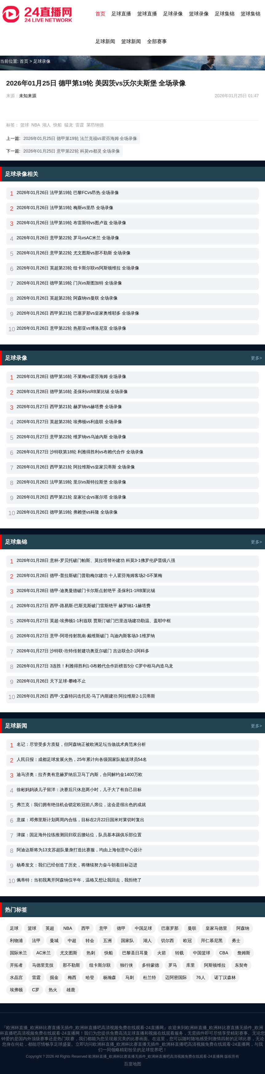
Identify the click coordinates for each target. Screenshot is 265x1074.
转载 (179, 952)
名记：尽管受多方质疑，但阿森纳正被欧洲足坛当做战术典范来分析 (81, 744)
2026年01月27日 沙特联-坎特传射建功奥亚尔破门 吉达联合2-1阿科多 (83, 650)
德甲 (121, 928)
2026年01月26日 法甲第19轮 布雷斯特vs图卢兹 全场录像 (71, 222)
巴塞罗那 (170, 928)
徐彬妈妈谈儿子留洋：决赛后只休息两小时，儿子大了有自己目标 (79, 789)
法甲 (36, 940)
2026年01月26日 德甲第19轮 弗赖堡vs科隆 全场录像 (67, 512)
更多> (256, 358)
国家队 (127, 940)
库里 (190, 965)
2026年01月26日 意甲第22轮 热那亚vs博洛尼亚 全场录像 (71, 328)
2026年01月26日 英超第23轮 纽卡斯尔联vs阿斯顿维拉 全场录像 (78, 267)
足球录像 (173, 13)
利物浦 (16, 940)
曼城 (54, 940)
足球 (14, 928)
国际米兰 (18, 952)
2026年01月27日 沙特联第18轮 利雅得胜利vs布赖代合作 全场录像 (80, 451)
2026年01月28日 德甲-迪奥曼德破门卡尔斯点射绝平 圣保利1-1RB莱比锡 (86, 590)
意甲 (103, 928)
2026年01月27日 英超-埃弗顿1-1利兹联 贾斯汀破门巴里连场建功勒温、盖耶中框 (94, 620)
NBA (35, 124)
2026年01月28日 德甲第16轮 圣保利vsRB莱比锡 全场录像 (72, 391)
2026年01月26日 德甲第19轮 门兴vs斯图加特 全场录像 (69, 282)
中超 (72, 940)
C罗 (35, 989)
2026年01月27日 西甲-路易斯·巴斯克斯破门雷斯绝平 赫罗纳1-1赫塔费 (84, 605)
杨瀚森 (109, 977)
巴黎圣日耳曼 (135, 952)
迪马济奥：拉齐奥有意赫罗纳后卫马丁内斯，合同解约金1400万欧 (80, 774)
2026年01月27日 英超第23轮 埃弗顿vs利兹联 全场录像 (69, 421)
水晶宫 (16, 977)
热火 (53, 989)
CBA (223, 952)
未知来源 (27, 95)
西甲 (85, 928)
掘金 (54, 977)
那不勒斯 (71, 965)
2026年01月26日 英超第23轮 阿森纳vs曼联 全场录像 (67, 298)
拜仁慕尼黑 (212, 940)
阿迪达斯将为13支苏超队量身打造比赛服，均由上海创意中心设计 (79, 849)
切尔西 (167, 940)
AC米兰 (43, 952)
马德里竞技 (43, 965)
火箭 (161, 952)
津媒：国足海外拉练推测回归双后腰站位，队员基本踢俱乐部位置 (79, 834)
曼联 (192, 928)
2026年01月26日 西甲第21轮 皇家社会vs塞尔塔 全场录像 (71, 497)
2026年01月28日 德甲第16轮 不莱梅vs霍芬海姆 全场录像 (71, 376)
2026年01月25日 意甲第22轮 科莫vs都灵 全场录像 (71, 151)
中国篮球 (201, 952)
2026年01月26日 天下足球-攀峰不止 (51, 680)
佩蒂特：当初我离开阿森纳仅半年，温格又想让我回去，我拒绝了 (79, 879)
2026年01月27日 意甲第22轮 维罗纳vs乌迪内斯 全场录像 (71, 436)
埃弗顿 (16, 989)
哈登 (90, 977)
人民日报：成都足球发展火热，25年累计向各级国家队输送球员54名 (82, 759)
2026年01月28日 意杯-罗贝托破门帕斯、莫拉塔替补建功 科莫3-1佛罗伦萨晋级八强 (96, 560)
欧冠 (187, 940)
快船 (57, 124)
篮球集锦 (250, 13)
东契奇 (241, 965)
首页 (100, 13)
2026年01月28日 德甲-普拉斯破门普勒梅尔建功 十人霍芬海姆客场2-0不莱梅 (89, 575)
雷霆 (79, 124)
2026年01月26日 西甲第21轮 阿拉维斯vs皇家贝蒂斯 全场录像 (76, 466)
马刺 (129, 977)
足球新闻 (105, 41)
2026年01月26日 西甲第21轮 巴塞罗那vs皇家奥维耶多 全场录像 (78, 313)
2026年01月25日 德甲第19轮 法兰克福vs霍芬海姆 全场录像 (80, 138)
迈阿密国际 (176, 977)
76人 (200, 977)
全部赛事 (157, 41)
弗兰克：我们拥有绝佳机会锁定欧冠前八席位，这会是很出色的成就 (81, 804)
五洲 (107, 940)
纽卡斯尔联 (100, 965)
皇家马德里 (216, 928)
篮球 (24, 124)
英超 (50, 928)
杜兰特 (149, 977)
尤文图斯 (68, 952)
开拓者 (16, 965)
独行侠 (126, 965)
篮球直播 (147, 13)
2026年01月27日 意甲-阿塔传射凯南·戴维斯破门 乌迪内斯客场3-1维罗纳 (86, 635)
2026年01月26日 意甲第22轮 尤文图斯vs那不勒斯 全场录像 (73, 252)
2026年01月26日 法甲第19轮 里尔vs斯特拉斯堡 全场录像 (71, 481)
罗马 (172, 965)
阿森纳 (242, 928)
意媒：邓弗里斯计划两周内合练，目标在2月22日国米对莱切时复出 (80, 819)
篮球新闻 (131, 41)
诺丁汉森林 (225, 977)
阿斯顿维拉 (215, 965)
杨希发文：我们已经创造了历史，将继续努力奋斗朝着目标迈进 (77, 864)
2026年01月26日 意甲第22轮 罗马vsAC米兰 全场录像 (68, 237)
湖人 (46, 124)
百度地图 (132, 1063)
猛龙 (68, 124)
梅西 (72, 977)
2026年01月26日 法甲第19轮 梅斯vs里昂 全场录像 (65, 207)
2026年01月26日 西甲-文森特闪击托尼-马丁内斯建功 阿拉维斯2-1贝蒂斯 (86, 696)
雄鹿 (70, 989)
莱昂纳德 (95, 124)
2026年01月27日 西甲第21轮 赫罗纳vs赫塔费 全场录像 (69, 406)
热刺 (90, 952)
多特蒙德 (150, 965)
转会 (90, 940)
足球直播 (121, 13)
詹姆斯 (243, 952)
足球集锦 (225, 13)
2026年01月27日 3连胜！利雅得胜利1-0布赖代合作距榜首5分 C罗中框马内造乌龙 (95, 665)
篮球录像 (199, 13)
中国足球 (143, 928)
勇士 (236, 940)
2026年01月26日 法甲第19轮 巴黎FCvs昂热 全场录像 (68, 192)
